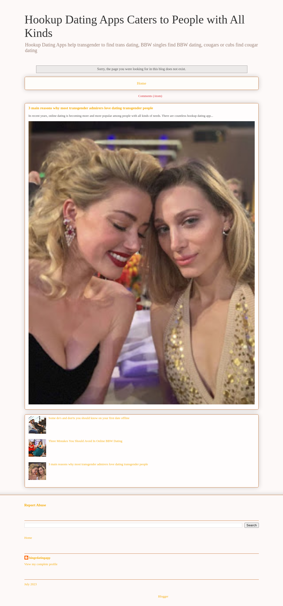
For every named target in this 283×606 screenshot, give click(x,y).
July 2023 (30, 584)
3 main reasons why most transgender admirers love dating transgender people (91, 108)
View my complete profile (41, 564)
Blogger (163, 596)
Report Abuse (35, 505)
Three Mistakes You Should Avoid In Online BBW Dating (85, 441)
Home (141, 83)
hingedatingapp (40, 558)
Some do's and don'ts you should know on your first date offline (89, 418)
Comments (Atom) (150, 96)
